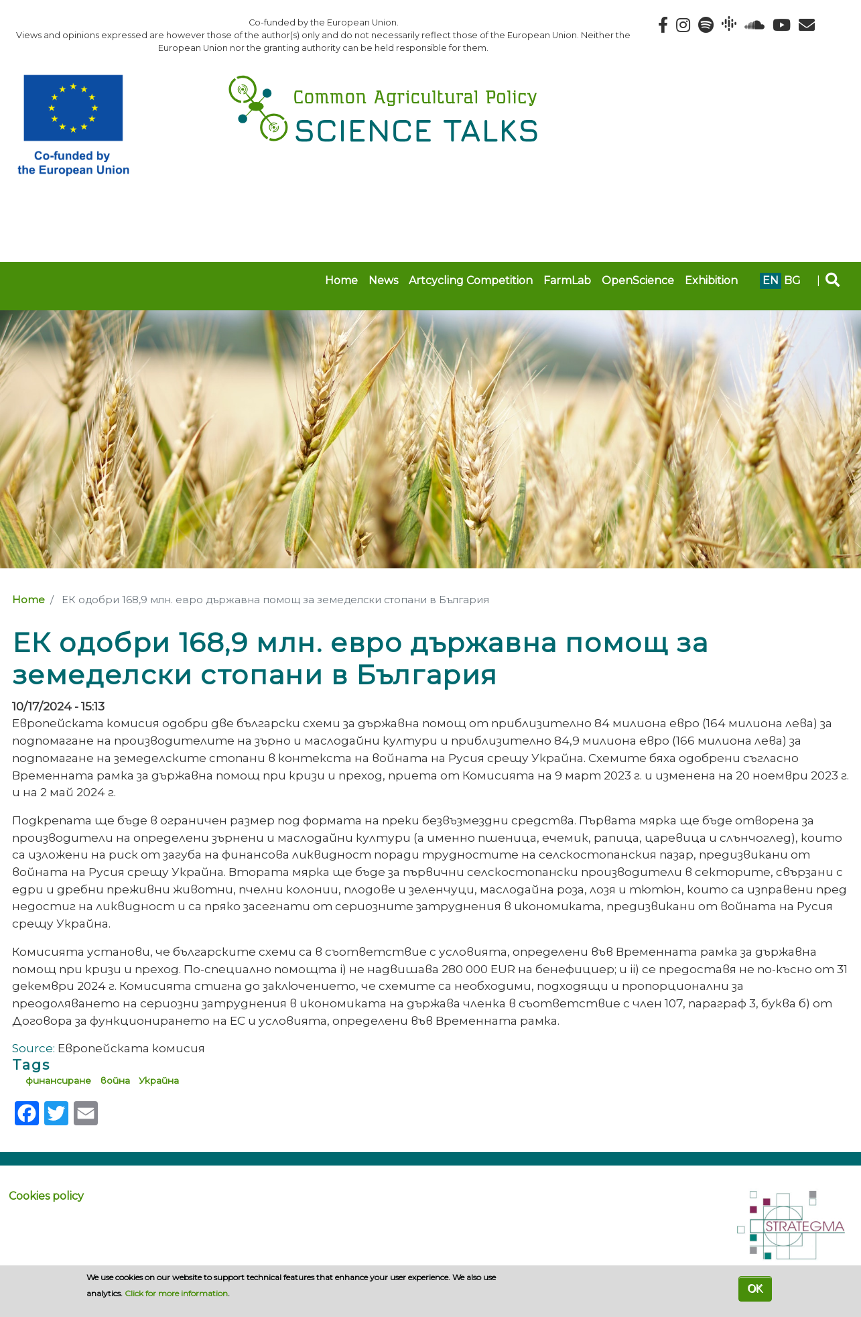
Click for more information (176, 1293)
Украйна (159, 1080)
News (383, 280)
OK (755, 1288)
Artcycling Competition (471, 280)
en (771, 280)
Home (341, 280)
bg (792, 280)
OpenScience (638, 280)
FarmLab (567, 280)
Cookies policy (46, 1196)
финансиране (58, 1080)
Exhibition (711, 280)
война (115, 1080)
